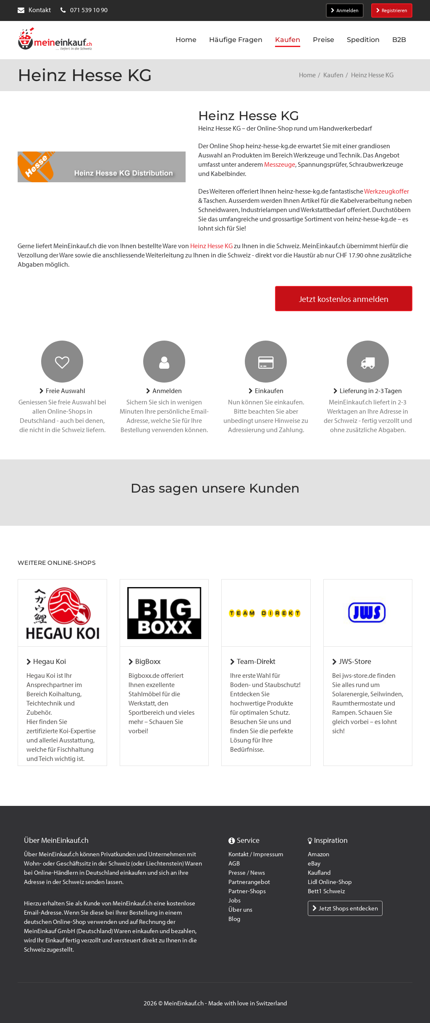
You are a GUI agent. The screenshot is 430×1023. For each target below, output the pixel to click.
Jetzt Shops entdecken (345, 908)
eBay (314, 863)
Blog (234, 919)
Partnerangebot (249, 882)
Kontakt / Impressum (255, 854)
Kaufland (319, 872)
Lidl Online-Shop (330, 882)
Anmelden (345, 10)
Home (307, 75)
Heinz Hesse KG (211, 246)
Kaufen (333, 75)
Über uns (240, 909)
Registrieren (391, 10)
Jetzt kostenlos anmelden (343, 299)
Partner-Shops (247, 891)
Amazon (318, 854)
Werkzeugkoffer (386, 191)
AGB (234, 863)
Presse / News (246, 872)
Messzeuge (279, 164)
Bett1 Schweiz (326, 891)
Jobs (234, 900)
